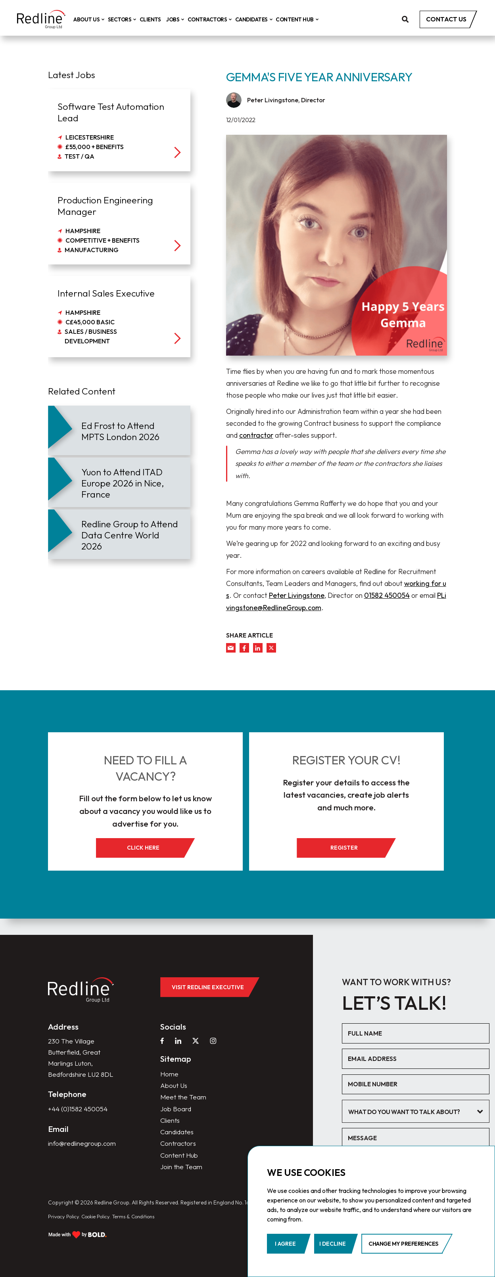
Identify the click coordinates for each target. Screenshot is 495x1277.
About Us (94, 19)
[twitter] (271, 648)
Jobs (180, 19)
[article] (119, 430)
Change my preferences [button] (403, 1243)
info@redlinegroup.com (83, 1150)
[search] (405, 20)
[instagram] (215, 1033)
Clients (156, 19)
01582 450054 (387, 595)
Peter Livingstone (296, 595)
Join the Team (181, 1163)
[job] (119, 130)
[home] (44, 20)
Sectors (127, 19)
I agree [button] (285, 1243)
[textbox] (414, 1103)
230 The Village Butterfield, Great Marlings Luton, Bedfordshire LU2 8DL (75, 1056)
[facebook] (244, 648)
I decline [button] (332, 1243)
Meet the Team (183, 1090)
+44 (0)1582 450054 (80, 1115)
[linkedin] (258, 648)
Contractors (215, 19)
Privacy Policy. (65, 1213)
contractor (256, 435)
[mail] (231, 648)
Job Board (176, 1102)
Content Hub (302, 19)
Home (169, 1066)
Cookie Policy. (101, 1213)
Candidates (259, 19)
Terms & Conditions (144, 1213)
